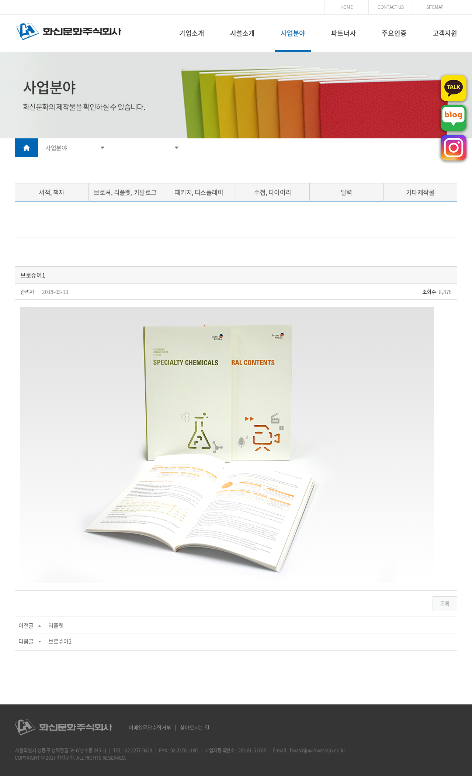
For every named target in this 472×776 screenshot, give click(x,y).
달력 (346, 192)
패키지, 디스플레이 (199, 192)
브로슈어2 (60, 641)
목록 (445, 604)
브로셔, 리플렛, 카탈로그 (125, 192)
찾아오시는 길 (194, 727)
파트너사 (343, 33)
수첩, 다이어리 (272, 192)
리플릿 (55, 625)
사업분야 (293, 33)
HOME (346, 7)
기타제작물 (420, 192)
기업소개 (191, 33)
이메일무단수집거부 (150, 727)
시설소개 (242, 33)
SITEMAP (435, 7)
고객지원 (445, 33)
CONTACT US (391, 7)
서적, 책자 (52, 192)
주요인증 (394, 33)
